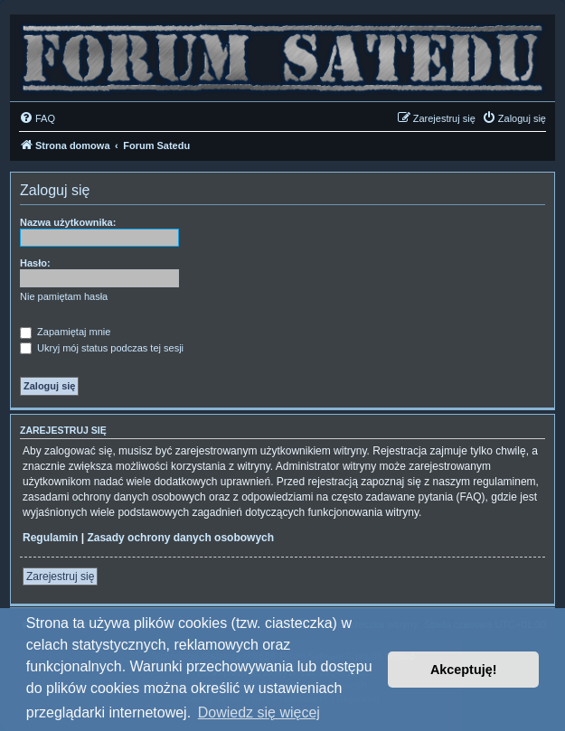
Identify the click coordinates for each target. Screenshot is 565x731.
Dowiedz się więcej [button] (259, 712)
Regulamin (50, 537)
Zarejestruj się (60, 576)
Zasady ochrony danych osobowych (180, 537)
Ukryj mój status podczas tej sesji (102, 347)
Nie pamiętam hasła (64, 296)
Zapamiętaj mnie (65, 331)
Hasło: (35, 263)
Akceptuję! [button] (463, 669)
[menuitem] (37, 118)
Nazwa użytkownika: (68, 222)
